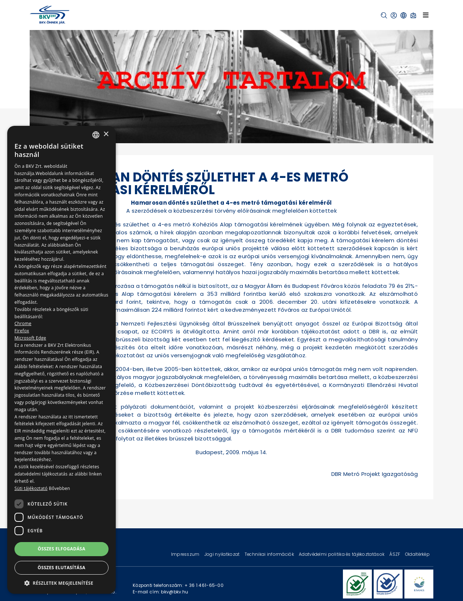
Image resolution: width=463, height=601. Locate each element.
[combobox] (95, 134)
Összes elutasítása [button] (61, 567)
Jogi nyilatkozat (222, 554)
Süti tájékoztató (30, 488)
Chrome (22, 323)
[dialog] (61, 360)
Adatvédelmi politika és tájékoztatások (342, 554)
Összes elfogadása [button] (61, 549)
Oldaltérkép (417, 554)
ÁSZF (395, 554)
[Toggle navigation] (425, 15)
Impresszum (186, 554)
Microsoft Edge (30, 338)
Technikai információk (270, 554)
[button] (384, 15)
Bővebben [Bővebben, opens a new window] (59, 488)
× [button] (106, 134)
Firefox (21, 331)
